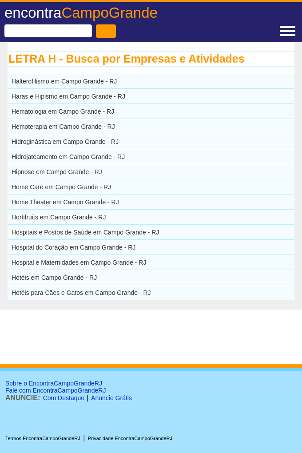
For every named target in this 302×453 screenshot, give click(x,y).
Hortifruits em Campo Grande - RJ (59, 217)
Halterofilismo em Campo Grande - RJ (64, 81)
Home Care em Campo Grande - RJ (61, 187)
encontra (81, 12)
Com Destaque (63, 397)
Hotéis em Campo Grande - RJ (54, 277)
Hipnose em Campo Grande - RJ (57, 171)
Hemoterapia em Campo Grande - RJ (63, 126)
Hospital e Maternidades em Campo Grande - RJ (79, 262)
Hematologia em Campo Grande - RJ (63, 111)
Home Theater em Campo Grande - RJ (65, 202)
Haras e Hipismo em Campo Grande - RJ (68, 96)
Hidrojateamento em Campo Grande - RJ (68, 156)
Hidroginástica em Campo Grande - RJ (65, 141)
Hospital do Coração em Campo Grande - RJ (73, 247)
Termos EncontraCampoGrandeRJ (42, 438)
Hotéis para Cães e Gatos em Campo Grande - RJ (81, 292)
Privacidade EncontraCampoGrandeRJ (130, 438)
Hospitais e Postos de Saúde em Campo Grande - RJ (85, 232)
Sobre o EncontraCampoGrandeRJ (53, 383)
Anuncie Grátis (111, 397)
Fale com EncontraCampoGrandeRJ (55, 390)
